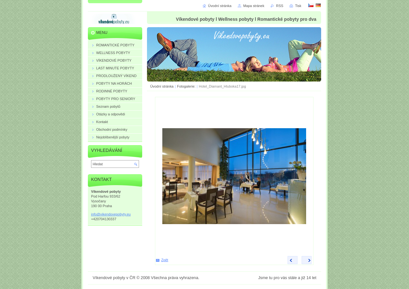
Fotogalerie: (186, 86)
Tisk (298, 6)
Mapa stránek (253, 6)
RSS (279, 6)
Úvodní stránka (162, 86)
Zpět (164, 260)
